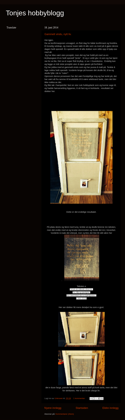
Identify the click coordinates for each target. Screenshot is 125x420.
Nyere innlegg (52, 407)
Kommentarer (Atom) (65, 414)
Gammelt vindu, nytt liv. (58, 34)
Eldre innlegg (110, 407)
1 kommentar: (79, 398)
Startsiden (82, 407)
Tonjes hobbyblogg (35, 13)
